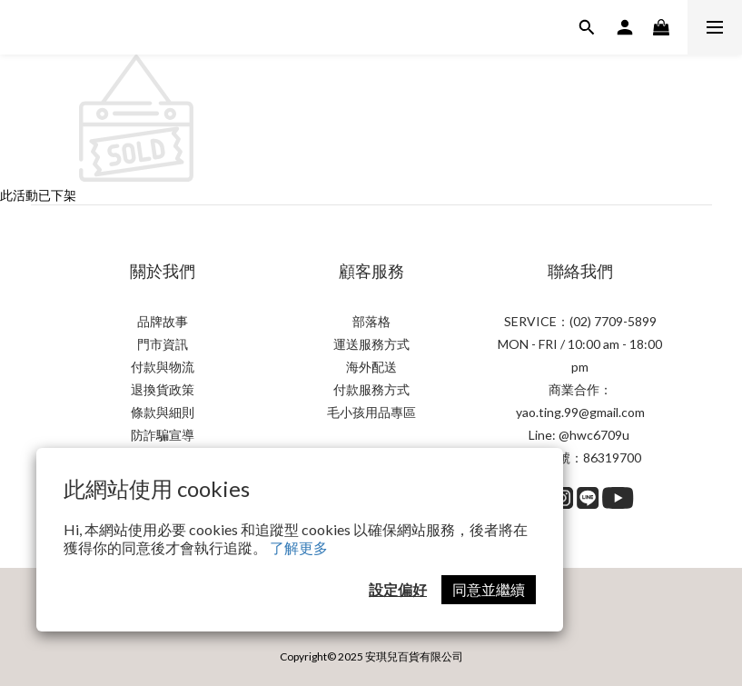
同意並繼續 (488, 589)
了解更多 (299, 547)
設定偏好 (398, 589)
